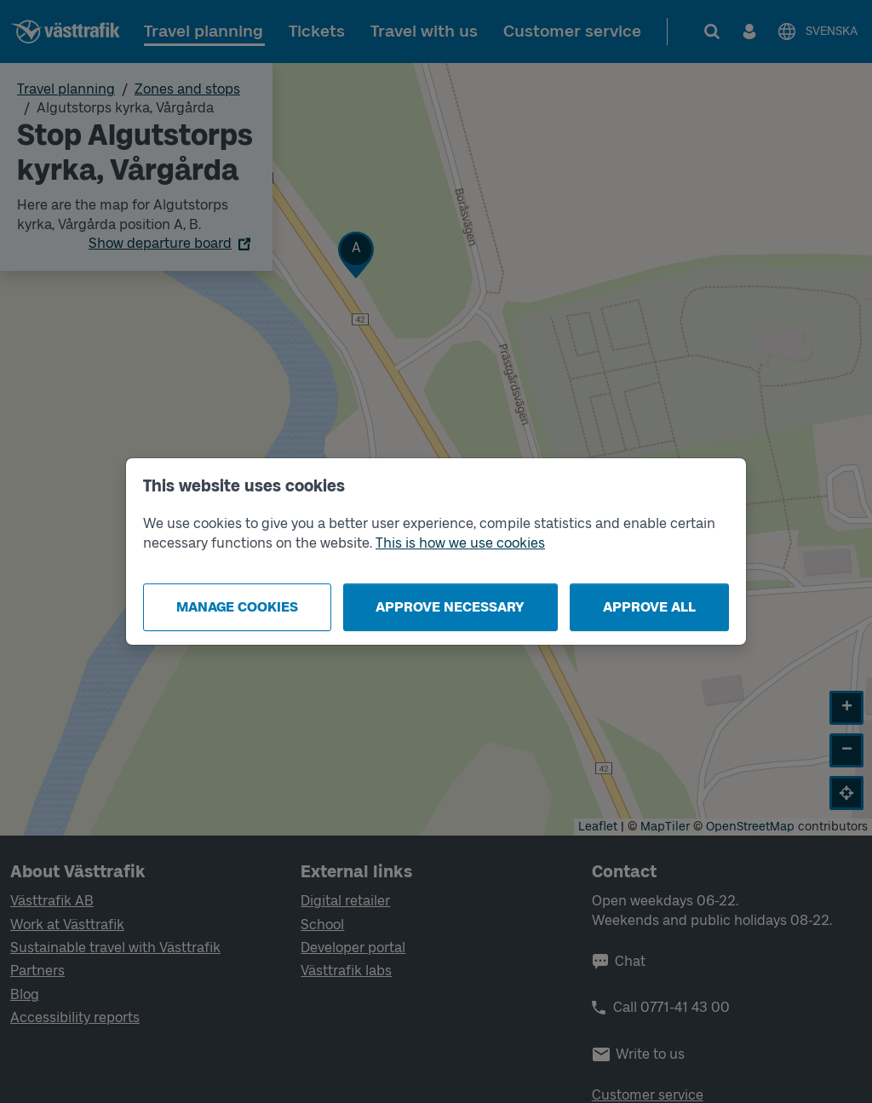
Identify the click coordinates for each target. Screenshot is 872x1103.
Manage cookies (237, 607)
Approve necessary (450, 607)
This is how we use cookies (460, 543)
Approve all (649, 607)
